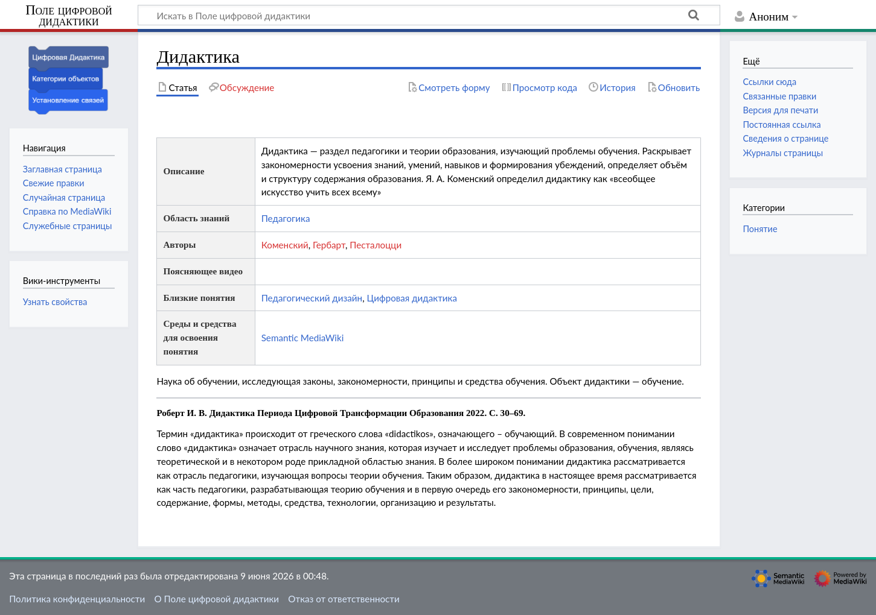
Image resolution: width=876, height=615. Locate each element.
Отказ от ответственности (343, 598)
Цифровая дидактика (411, 297)
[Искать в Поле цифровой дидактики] (429, 15)
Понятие (760, 229)
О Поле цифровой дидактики (216, 598)
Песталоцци (375, 244)
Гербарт (329, 244)
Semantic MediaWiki (302, 337)
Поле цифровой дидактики (68, 16)
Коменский (285, 244)
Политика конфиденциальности (77, 598)
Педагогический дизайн (311, 297)
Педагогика (285, 218)
